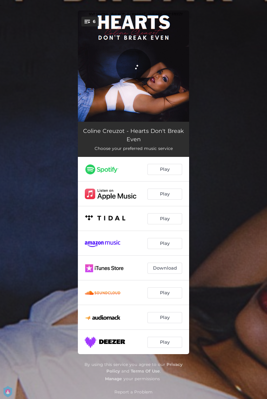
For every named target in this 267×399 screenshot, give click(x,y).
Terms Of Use (145, 371)
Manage (113, 378)
